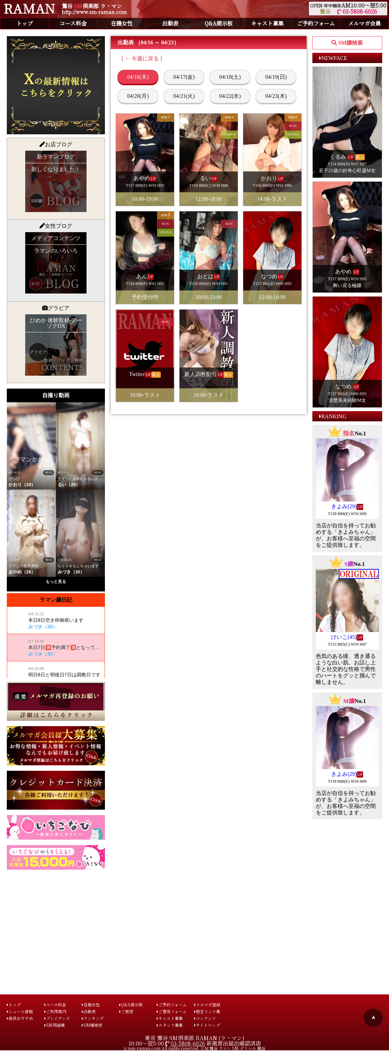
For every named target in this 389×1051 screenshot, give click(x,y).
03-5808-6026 (357, 11)
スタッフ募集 (170, 1025)
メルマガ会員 (364, 23)
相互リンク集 (207, 1011)
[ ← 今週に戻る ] (142, 58)
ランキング (93, 1018)
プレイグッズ (57, 1018)
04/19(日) (276, 77)
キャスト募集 (267, 23)
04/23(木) (276, 96)
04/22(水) (230, 96)
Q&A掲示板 (219, 23)
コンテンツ (205, 1018)
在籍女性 (122, 23)
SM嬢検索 (92, 1025)
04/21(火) (184, 96)
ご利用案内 (55, 1011)
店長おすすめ (20, 1018)
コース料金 (73, 23)
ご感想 (126, 1011)
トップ (24, 23)
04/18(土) (230, 77)
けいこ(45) (344, 637)
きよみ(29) (344, 506)
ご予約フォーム (316, 23)
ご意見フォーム (172, 1011)
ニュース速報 (20, 1011)
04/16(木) (138, 77)
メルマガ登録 (207, 1004)
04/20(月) (138, 96)
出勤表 (170, 23)
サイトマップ (207, 1025)
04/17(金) (184, 77)
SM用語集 (54, 1025)
